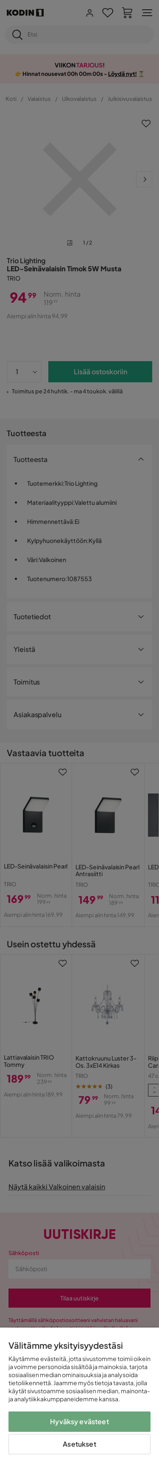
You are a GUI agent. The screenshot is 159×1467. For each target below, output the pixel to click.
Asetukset (79, 1443)
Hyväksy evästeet (79, 1421)
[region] (79, 1397)
